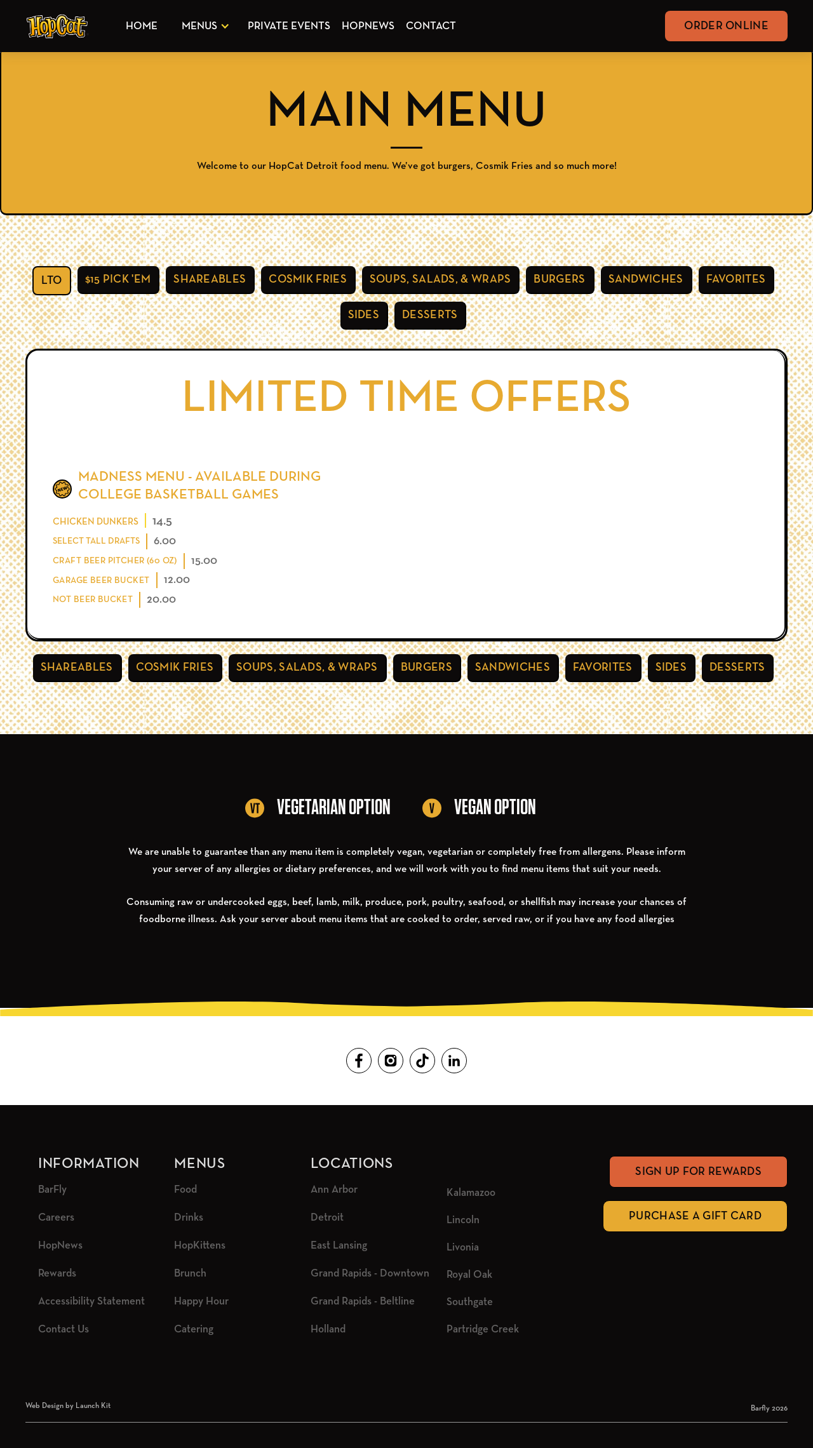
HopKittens (199, 1245)
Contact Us (63, 1329)
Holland (328, 1329)
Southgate (470, 1302)
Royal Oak (469, 1275)
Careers (56, 1217)
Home (142, 26)
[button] (203, 26)
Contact (431, 26)
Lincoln (463, 1220)
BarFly (52, 1189)
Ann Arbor (334, 1189)
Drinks (188, 1217)
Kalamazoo (471, 1193)
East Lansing (339, 1245)
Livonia (463, 1247)
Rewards (57, 1273)
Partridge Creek (483, 1329)
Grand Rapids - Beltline (363, 1301)
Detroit (327, 1217)
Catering (193, 1329)
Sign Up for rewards (698, 1171)
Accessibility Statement (91, 1301)
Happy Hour (201, 1301)
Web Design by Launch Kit (68, 1406)
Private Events (289, 26)
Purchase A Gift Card (695, 1216)
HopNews (368, 26)
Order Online (726, 26)
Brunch (190, 1273)
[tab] (51, 280)
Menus (199, 26)
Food (185, 1189)
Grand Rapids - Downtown (370, 1273)
